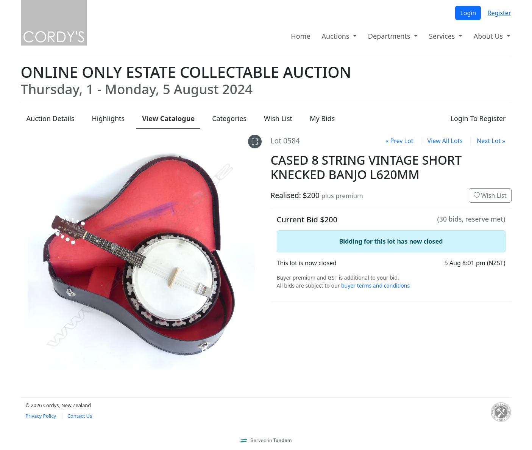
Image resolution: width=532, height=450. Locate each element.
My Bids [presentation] (322, 118)
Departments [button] (390, 36)
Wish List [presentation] (278, 118)
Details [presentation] (51, 118)
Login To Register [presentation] (478, 118)
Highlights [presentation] (108, 118)
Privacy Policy (40, 415)
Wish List (490, 195)
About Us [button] (489, 36)
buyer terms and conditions (375, 285)
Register (499, 13)
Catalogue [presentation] (168, 118)
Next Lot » (491, 141)
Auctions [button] (336, 36)
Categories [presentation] (229, 118)
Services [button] (443, 36)
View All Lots (445, 141)
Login (468, 13)
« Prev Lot (399, 141)
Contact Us (79, 415)
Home (300, 36)
